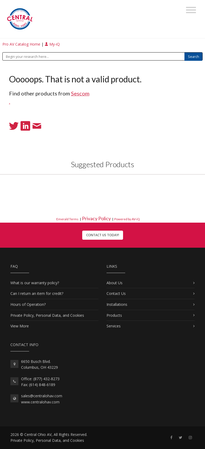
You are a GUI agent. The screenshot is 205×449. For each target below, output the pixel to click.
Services (114, 325)
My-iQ (52, 44)
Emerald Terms (67, 219)
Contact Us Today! (102, 235)
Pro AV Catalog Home (21, 44)
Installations (117, 304)
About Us (115, 282)
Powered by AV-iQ (127, 219)
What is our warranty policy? (34, 282)
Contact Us (116, 293)
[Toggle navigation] (191, 10)
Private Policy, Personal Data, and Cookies (47, 315)
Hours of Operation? (28, 304)
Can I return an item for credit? (36, 293)
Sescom (80, 93)
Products (114, 315)
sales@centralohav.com (41, 395)
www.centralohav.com (40, 401)
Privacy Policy (96, 218)
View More (19, 325)
